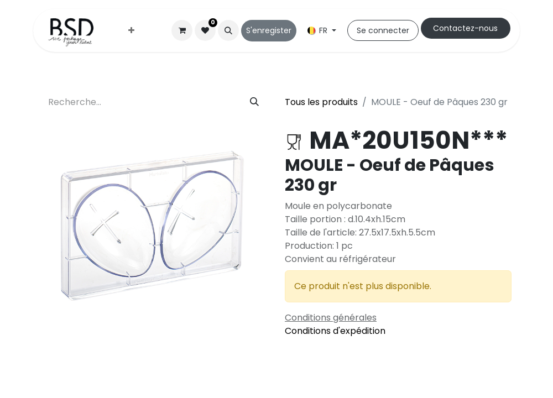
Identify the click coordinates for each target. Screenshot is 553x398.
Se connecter (383, 30)
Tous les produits (321, 102)
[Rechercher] (254, 102)
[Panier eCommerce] (181, 30)
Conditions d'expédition (335, 330)
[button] (228, 30)
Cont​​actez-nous (465, 28)
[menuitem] (131, 30)
